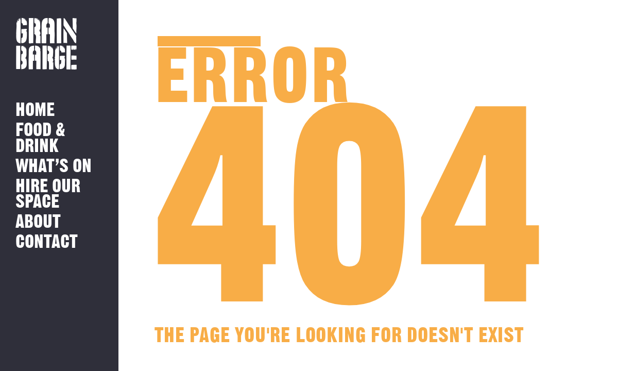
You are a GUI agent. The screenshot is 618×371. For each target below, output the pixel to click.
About (38, 222)
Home (35, 111)
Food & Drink (40, 138)
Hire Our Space (47, 194)
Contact (46, 242)
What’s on (53, 167)
